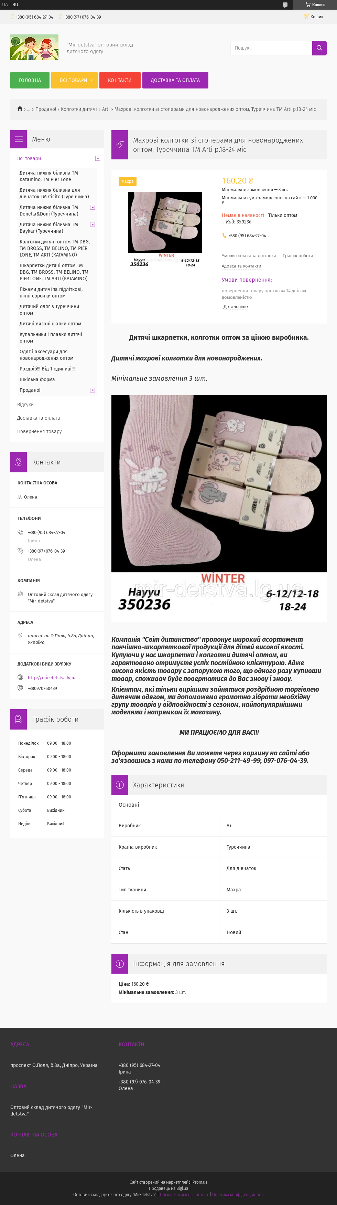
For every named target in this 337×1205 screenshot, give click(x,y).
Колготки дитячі (79, 109)
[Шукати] (319, 48)
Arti (106, 109)
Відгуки (25, 405)
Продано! (45, 109)
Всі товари (73, 80)
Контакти (120, 80)
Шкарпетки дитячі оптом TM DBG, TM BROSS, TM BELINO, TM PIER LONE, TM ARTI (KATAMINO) (54, 272)
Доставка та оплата (175, 80)
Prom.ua (200, 1182)
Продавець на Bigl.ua (168, 1188)
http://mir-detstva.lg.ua (52, 677)
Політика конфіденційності (238, 1194)
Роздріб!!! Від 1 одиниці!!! (47, 369)
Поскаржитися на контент (184, 1194)
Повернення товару (39, 431)
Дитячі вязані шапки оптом (50, 324)
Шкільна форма (37, 380)
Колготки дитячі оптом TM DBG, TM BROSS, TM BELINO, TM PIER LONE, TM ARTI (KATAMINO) (55, 248)
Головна (30, 80)
